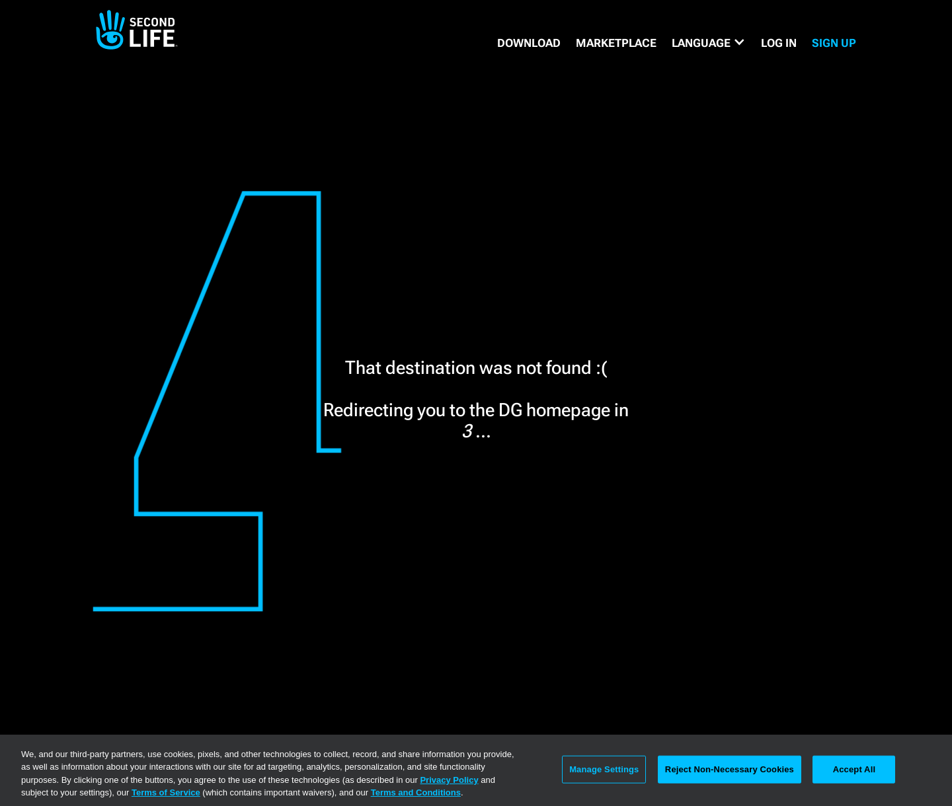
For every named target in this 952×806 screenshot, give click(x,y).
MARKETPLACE (616, 43)
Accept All (854, 769)
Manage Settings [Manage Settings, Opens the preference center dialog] (604, 769)
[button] (709, 43)
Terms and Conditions (416, 792)
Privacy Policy (449, 780)
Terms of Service (166, 792)
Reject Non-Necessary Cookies (729, 769)
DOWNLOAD (529, 43)
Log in (779, 43)
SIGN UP (834, 43)
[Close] (930, 769)
